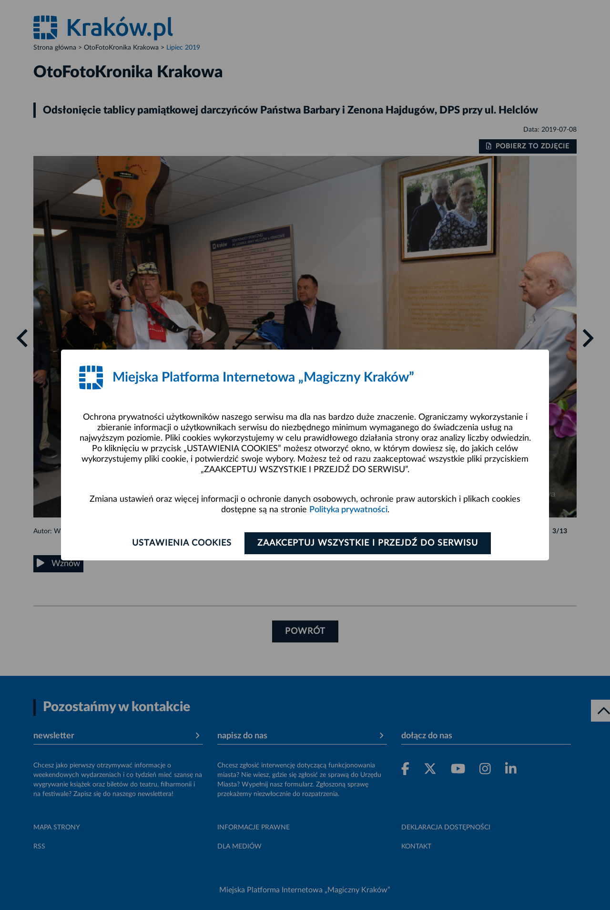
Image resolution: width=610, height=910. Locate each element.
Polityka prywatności (348, 510)
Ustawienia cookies (182, 543)
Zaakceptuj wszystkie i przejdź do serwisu (367, 543)
